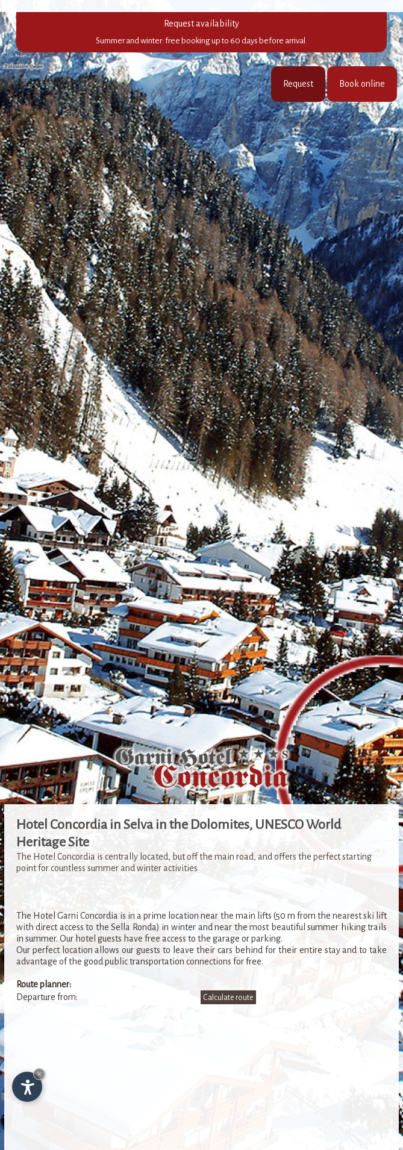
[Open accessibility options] (27, 1087)
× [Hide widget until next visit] (39, 1073)
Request (298, 84)
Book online (362, 84)
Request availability (201, 32)
